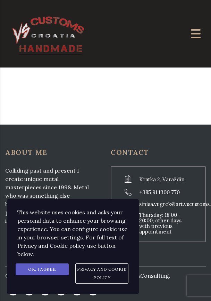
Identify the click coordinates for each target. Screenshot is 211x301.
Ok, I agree (42, 269)
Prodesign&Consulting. (139, 275)
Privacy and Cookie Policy (102, 273)
